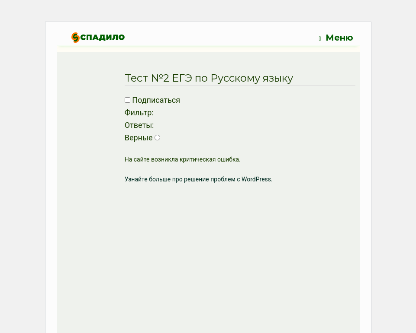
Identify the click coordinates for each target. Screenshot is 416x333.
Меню (336, 37)
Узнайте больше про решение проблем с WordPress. (199, 179)
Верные (139, 137)
